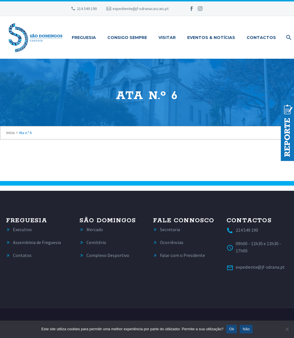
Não (246, 329)
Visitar (167, 37)
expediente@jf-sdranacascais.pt (141, 8)
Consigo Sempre (127, 37)
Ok (231, 329)
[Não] (287, 329)
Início (10, 132)
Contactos (261, 37)
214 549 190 (87, 8)
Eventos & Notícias (211, 37)
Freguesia (84, 37)
